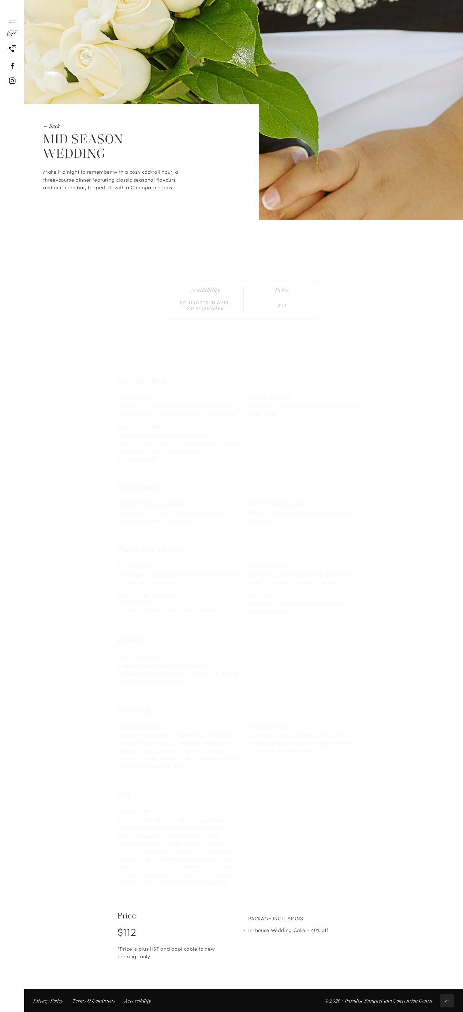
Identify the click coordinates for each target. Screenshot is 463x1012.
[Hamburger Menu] (12, 20)
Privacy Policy (48, 1001)
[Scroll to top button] (447, 1000)
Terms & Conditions (94, 1001)
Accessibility (138, 1001)
